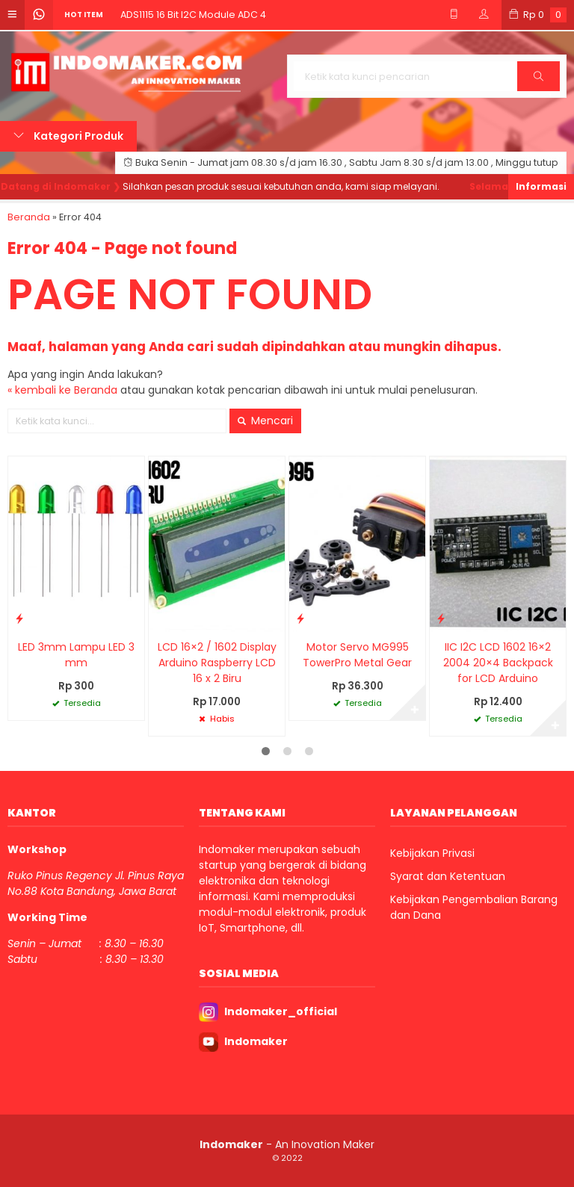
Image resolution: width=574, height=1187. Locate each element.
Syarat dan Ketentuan (447, 876)
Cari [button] (538, 81)
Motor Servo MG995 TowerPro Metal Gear (357, 654)
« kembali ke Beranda (62, 389)
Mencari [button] (265, 420)
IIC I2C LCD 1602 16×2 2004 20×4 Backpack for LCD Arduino (498, 662)
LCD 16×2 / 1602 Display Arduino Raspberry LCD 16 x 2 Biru (217, 662)
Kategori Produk (68, 135)
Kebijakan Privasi (432, 853)
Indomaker (256, 1041)
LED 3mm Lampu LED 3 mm (76, 654)
